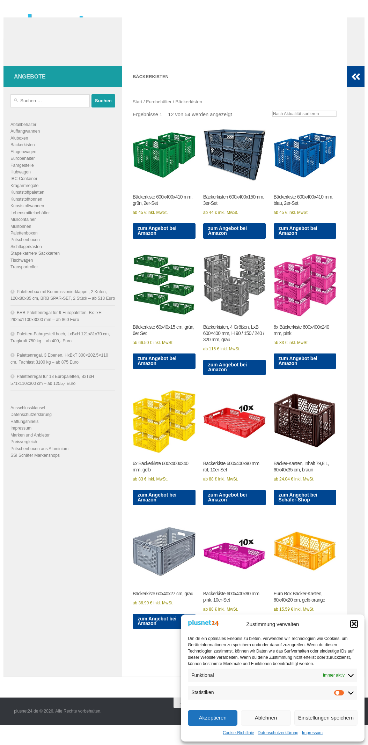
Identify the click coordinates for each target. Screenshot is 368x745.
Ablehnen (266, 718)
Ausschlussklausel (27, 418)
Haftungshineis (24, 432)
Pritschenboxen (25, 250)
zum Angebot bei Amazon (158, 243)
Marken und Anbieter (30, 445)
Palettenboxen (24, 243)
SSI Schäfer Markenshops (35, 465)
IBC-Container (23, 189)
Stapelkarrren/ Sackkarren (35, 263)
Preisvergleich (23, 452)
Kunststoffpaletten (27, 202)
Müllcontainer (23, 230)
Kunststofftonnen (26, 209)
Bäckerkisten (22, 155)
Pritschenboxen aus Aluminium (39, 459)
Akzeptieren (213, 718)
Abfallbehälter (23, 135)
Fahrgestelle (22, 175)
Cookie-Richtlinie (238, 732)
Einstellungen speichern (326, 718)
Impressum (312, 732)
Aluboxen (19, 148)
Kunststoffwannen (27, 216)
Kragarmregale (24, 196)
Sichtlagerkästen (26, 257)
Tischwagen (21, 270)
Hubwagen (20, 182)
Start (137, 112)
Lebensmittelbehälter (30, 223)
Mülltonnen (20, 236)
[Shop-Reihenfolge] (303, 124)
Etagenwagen (23, 162)
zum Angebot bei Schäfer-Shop (299, 514)
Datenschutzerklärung (278, 732)
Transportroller (24, 277)
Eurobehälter (160, 112)
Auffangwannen (25, 141)
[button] (354, 623)
